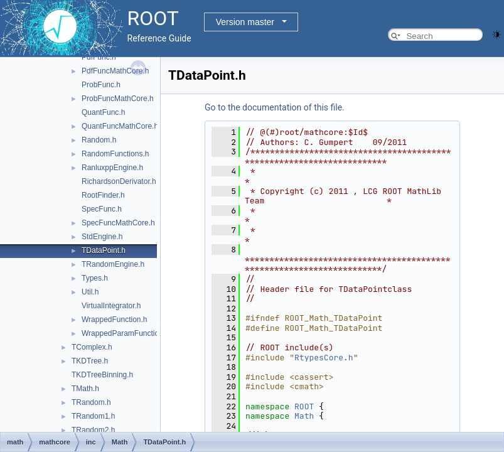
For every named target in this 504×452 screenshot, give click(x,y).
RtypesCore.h (323, 357)
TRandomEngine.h (113, 264)
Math (304, 416)
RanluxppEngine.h (112, 167)
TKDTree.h (90, 361)
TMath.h (85, 388)
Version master (245, 22)
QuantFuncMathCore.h (120, 126)
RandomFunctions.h (115, 153)
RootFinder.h (103, 195)
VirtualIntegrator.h (111, 305)
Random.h (99, 140)
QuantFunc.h (103, 112)
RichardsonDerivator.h (119, 181)
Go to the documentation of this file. (275, 107)
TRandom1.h (93, 416)
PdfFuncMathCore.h (115, 71)
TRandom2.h (93, 430)
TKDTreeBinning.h (102, 374)
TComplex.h (92, 347)
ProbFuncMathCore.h (118, 98)
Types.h (95, 278)
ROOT (304, 406)
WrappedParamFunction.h (125, 333)
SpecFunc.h (102, 209)
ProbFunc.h (101, 84)
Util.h (90, 292)
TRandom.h (91, 402)
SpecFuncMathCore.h (118, 222)
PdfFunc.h (99, 57)
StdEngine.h (102, 236)
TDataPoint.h (104, 250)
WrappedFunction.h (114, 319)
